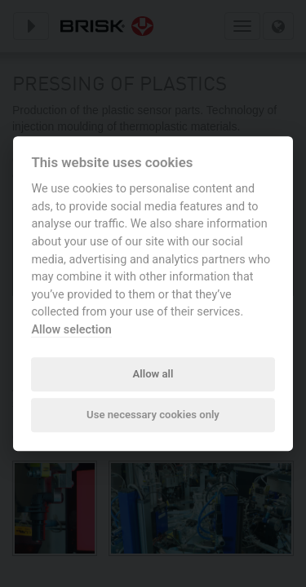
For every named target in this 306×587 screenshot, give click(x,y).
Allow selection (71, 330)
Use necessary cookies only (153, 415)
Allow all (153, 374)
